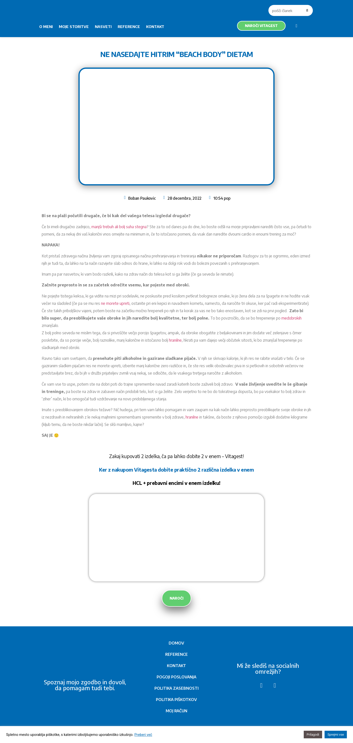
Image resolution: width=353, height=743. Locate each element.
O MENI (46, 26)
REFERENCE (129, 26)
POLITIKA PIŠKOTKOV (176, 699)
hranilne (175, 340)
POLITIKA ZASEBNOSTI (176, 688)
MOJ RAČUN (176, 710)
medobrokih (291, 318)
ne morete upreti (115, 303)
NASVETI (103, 26)
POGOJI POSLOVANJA (176, 676)
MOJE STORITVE (74, 26)
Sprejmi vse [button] (336, 734)
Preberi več (143, 734)
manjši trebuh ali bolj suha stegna (119, 226)
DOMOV (176, 643)
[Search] (307, 10)
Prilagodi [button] (313, 734)
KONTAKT (155, 26)
